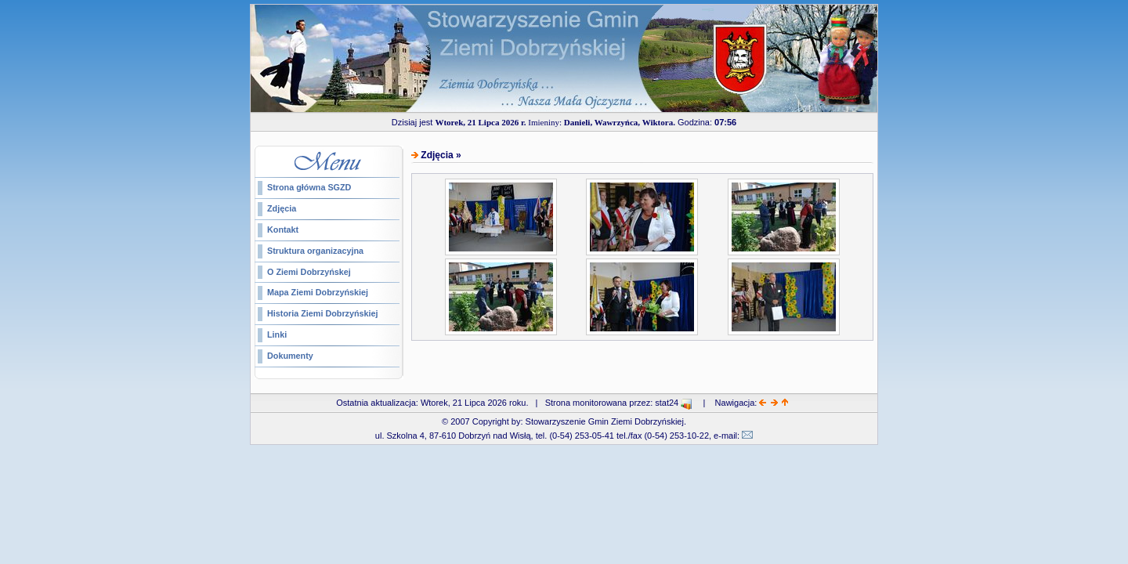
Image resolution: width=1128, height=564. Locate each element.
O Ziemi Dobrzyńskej (309, 272)
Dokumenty (290, 355)
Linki (277, 334)
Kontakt (282, 229)
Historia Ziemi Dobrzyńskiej (322, 313)
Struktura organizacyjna (315, 250)
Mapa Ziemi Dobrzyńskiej (317, 292)
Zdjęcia (281, 208)
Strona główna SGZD (309, 187)
